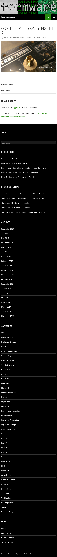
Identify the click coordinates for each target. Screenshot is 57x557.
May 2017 (5, 238)
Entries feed (6, 533)
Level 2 (4, 443)
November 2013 (7, 316)
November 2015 (7, 247)
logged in (16, 107)
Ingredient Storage (8, 424)
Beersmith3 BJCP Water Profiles (14, 159)
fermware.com (8, 16)
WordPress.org (7, 542)
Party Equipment (8, 480)
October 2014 (6, 279)
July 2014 (5, 293)
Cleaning (4, 374)
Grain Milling (6, 415)
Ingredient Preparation (10, 420)
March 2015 (6, 256)
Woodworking (7, 512)
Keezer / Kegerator (8, 429)
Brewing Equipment (9, 351)
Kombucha (5, 434)
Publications (6, 489)
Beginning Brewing (8, 342)
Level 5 (4, 457)
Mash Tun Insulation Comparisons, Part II (17, 177)
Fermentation (6, 406)
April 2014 (5, 302)
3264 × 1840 (19, 38)
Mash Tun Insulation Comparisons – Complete (19, 172)
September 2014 (7, 284)
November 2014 (7, 275)
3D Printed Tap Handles (20, 203)
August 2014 (6, 288)
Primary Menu (54, 17)
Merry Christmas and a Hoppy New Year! (31, 194)
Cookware (5, 379)
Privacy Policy (6, 554)
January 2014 (6, 311)
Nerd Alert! (5, 461)
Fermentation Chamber (10, 411)
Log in (3, 528)
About (4, 133)
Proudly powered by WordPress (23, 554)
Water (3, 507)
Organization (6, 475)
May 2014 (5, 298)
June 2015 (5, 252)
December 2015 (7, 243)
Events (4, 397)
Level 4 (4, 452)
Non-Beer (5, 470)
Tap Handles (6, 498)
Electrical (5, 388)
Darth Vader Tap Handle (20, 207)
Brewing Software (8, 360)
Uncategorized (7, 503)
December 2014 (7, 270)
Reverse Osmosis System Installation (15, 163)
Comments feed (7, 538)
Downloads (5, 383)
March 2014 (6, 307)
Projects (4, 484)
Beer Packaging (7, 337)
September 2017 (7, 233)
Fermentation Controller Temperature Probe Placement (23, 168)
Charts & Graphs (7, 365)
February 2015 (7, 261)
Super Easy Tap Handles (36, 38)
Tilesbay (4, 198)
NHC (3, 466)
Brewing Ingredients (9, 356)
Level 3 (4, 447)
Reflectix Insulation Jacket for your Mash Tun (28, 198)
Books (3, 346)
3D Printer (5, 333)
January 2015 (6, 265)
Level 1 (4, 438)
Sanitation (5, 493)
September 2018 (7, 229)
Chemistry (5, 369)
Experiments (6, 402)
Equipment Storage (8, 392)
